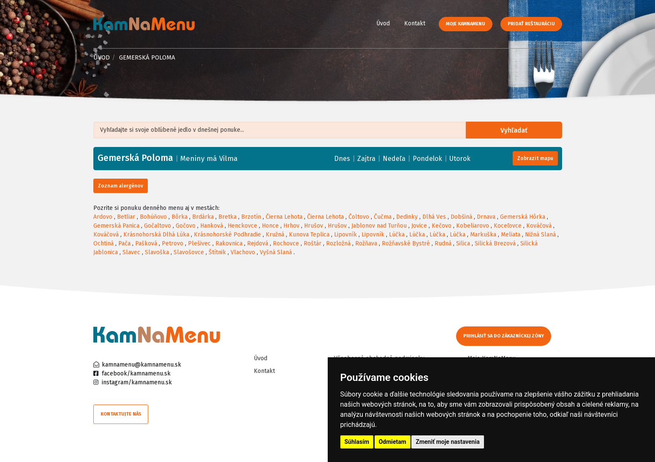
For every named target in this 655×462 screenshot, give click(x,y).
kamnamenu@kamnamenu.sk (141, 364)
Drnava (486, 216)
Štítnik (217, 252)
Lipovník (345, 234)
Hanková (211, 225)
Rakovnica (228, 243)
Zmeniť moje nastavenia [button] (447, 441)
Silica (463, 243)
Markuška (483, 234)
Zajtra (366, 159)
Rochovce (286, 243)
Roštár (312, 243)
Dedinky (407, 216)
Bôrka (179, 216)
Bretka (227, 216)
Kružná (275, 234)
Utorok (459, 159)
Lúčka (397, 234)
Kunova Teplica (309, 234)
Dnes (342, 159)
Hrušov (313, 225)
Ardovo (102, 216)
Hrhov (291, 225)
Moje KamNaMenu (465, 24)
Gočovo (186, 225)
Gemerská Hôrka (522, 216)
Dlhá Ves (434, 216)
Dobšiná (461, 216)
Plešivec (199, 243)
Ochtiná (103, 243)
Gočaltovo (157, 225)
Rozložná (338, 243)
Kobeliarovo (472, 225)
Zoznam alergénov (120, 186)
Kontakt (414, 23)
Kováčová (539, 225)
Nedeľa (394, 159)
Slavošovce (189, 252)
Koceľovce (508, 225)
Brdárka (203, 216)
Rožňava (366, 243)
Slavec (131, 252)
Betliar (126, 216)
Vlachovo (243, 252)
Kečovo (441, 225)
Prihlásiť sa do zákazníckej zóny (504, 336)
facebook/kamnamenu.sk (136, 373)
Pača (124, 243)
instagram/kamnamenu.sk (137, 382)
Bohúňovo (153, 216)
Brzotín (251, 216)
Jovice (419, 225)
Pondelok (427, 159)
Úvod (383, 23)
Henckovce (242, 225)
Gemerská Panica (116, 225)
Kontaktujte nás (121, 414)
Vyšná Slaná (276, 252)
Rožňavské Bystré (406, 243)
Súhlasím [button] (357, 441)
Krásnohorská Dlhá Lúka (156, 234)
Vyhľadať (515, 130)
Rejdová (257, 243)
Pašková (146, 243)
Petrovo (172, 243)
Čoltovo (358, 216)
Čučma (382, 216)
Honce (270, 225)
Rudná (443, 243)
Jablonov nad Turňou (379, 225)
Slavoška (157, 252)
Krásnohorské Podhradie (227, 234)
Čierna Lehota (284, 216)
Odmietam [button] (392, 441)
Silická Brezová (495, 243)
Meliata (510, 234)
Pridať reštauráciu (531, 24)
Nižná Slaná (540, 234)
